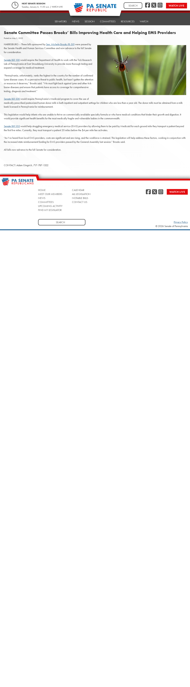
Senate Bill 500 (12, 99)
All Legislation (81, 194)
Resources (127, 16)
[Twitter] (153, 5)
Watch (144, 15)
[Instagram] (160, 5)
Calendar (78, 190)
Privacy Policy (181, 222)
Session (90, 18)
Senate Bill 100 (12, 60)
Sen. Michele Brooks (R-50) (60, 44)
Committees (108, 17)
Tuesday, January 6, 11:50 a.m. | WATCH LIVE (42, 6)
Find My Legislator (50, 210)
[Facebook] (147, 5)
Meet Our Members (50, 194)
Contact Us (79, 202)
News (75, 18)
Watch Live (176, 5)
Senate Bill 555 (12, 126)
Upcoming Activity (50, 206)
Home (45, 20)
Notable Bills (80, 198)
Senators (61, 19)
